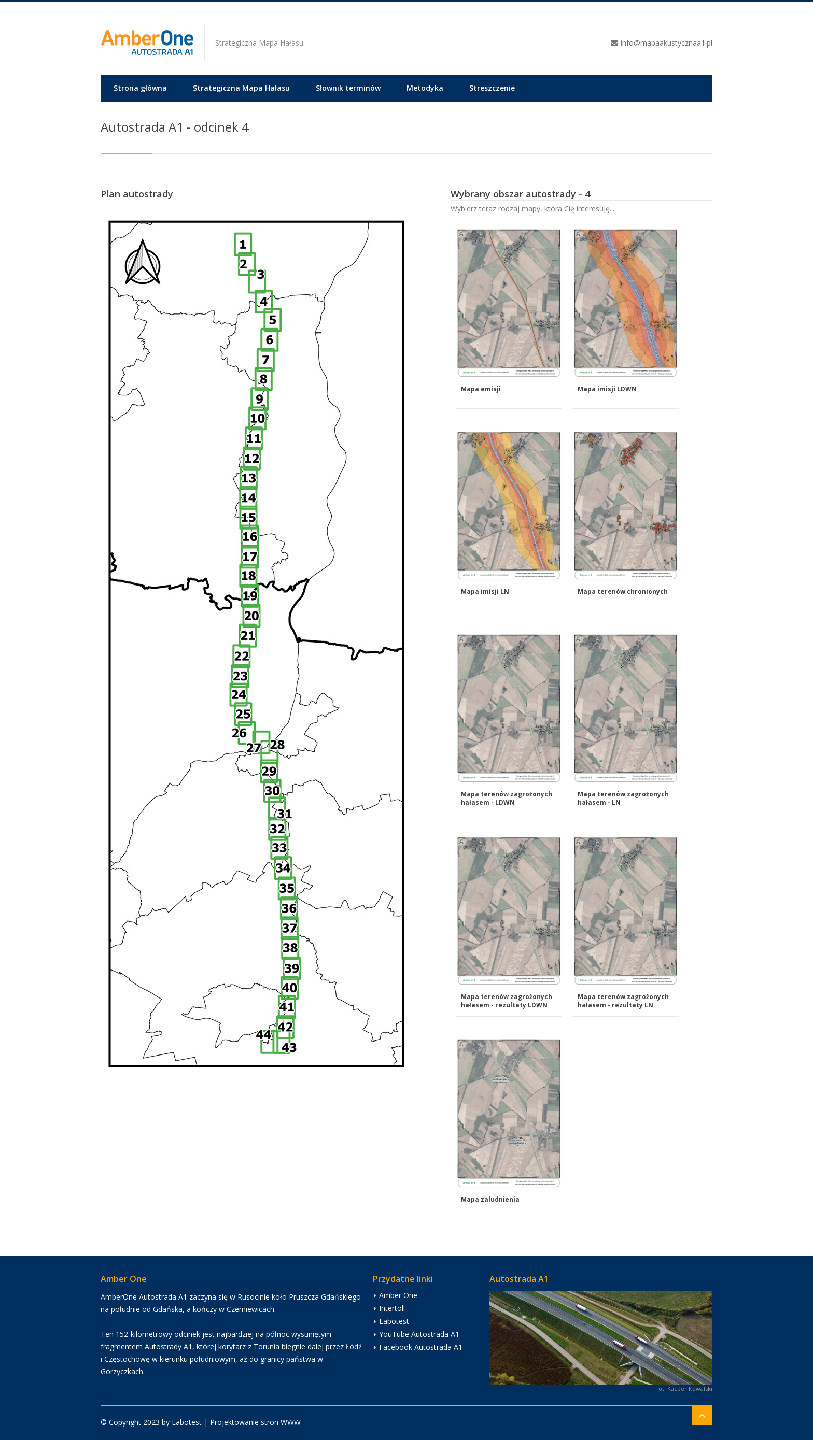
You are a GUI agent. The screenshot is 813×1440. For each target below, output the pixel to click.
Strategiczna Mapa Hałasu (241, 88)
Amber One (398, 1295)
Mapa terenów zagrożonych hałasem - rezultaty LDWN (506, 1000)
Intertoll (392, 1308)
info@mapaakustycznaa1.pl (666, 43)
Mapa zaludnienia (490, 1199)
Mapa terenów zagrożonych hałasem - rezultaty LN (623, 1000)
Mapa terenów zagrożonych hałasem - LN (623, 798)
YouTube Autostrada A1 (419, 1334)
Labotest (394, 1321)
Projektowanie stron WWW (255, 1422)
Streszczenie (492, 88)
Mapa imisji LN (485, 591)
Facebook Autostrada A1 (420, 1347)
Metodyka (424, 88)
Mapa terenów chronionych (623, 591)
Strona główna (140, 88)
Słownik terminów (348, 88)
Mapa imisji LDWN (607, 388)
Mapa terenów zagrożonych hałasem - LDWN (506, 798)
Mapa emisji (481, 388)
